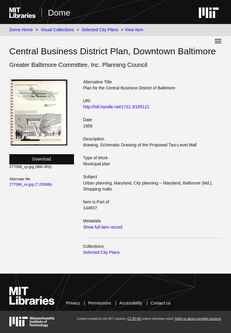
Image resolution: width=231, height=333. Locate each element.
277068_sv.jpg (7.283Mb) (30, 184)
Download (41, 159)
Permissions (99, 303)
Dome (59, 12)
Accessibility (130, 303)
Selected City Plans (100, 29)
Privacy (73, 303)
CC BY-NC (134, 318)
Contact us (161, 303)
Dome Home (21, 29)
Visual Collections (57, 29)
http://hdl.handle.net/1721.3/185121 (116, 106)
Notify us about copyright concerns (198, 318)
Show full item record (102, 227)
